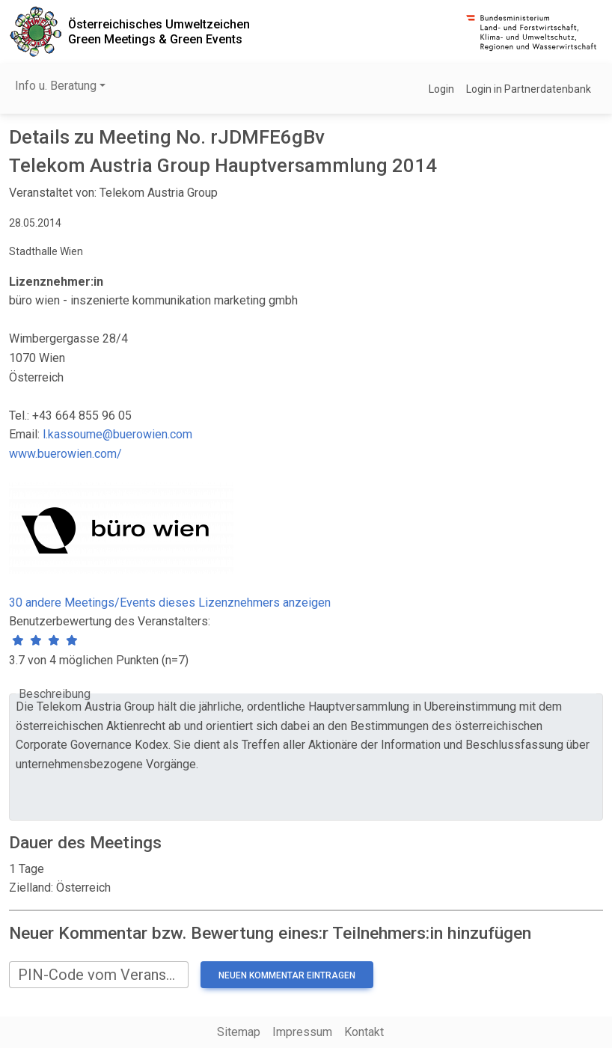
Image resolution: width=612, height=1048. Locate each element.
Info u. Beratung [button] (56, 86)
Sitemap (238, 1032)
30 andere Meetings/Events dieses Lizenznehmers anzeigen (170, 602)
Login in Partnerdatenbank (528, 89)
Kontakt (364, 1032)
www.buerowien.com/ (65, 454)
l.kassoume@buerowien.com (117, 434)
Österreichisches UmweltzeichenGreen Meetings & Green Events (159, 31)
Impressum (302, 1032)
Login (441, 89)
